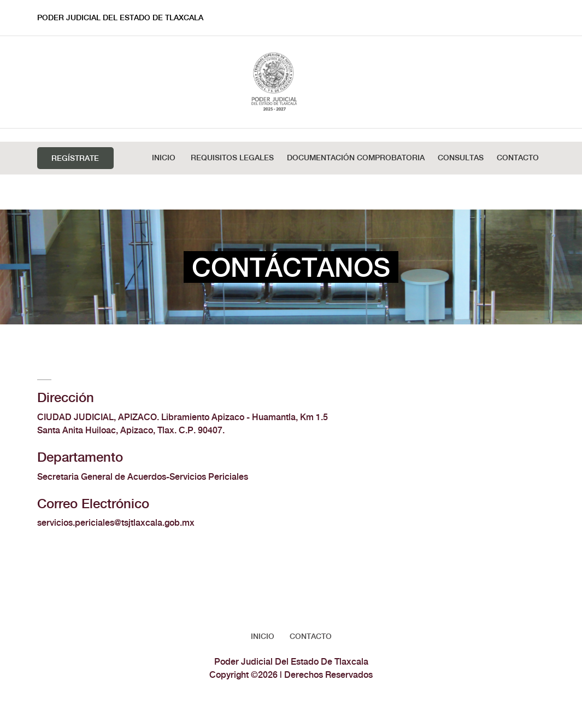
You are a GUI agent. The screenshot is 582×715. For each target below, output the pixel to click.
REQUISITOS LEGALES (232, 158)
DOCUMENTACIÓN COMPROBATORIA (356, 158)
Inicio (163, 158)
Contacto (518, 158)
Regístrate (75, 158)
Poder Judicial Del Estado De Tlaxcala (120, 18)
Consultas (461, 158)
